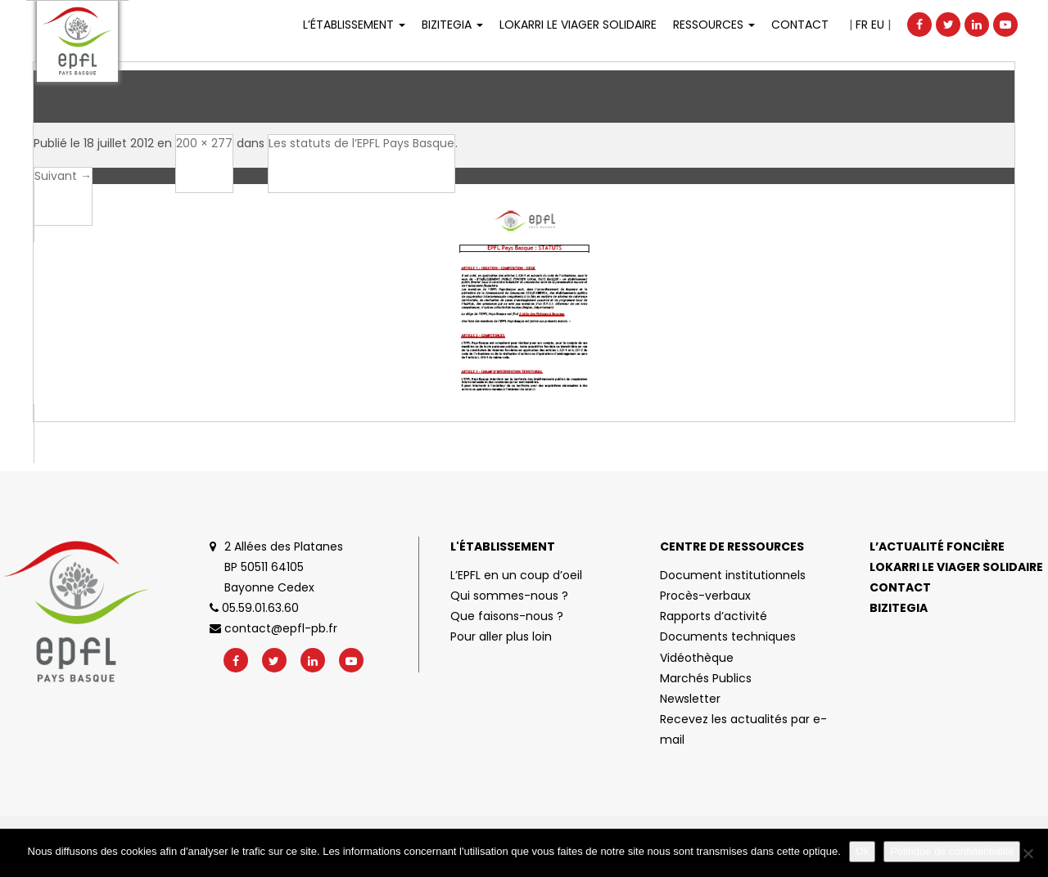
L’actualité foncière (937, 546)
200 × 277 (204, 143)
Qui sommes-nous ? (509, 595)
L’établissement (354, 24)
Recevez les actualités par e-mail (743, 729)
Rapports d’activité (713, 616)
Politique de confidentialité (952, 851)
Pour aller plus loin (501, 636)
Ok (863, 851)
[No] (1027, 853)
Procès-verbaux (705, 595)
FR (862, 24)
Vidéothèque (697, 658)
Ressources (714, 24)
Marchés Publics (706, 678)
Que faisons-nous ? (506, 616)
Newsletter (690, 698)
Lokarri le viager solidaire (956, 567)
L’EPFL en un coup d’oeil (516, 575)
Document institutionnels (733, 575)
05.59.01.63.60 (254, 608)
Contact (800, 24)
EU (877, 24)
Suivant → (63, 176)
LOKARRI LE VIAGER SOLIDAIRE (578, 24)
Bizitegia (452, 24)
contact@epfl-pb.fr (273, 628)
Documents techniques (728, 636)
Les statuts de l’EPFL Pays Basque (361, 143)
